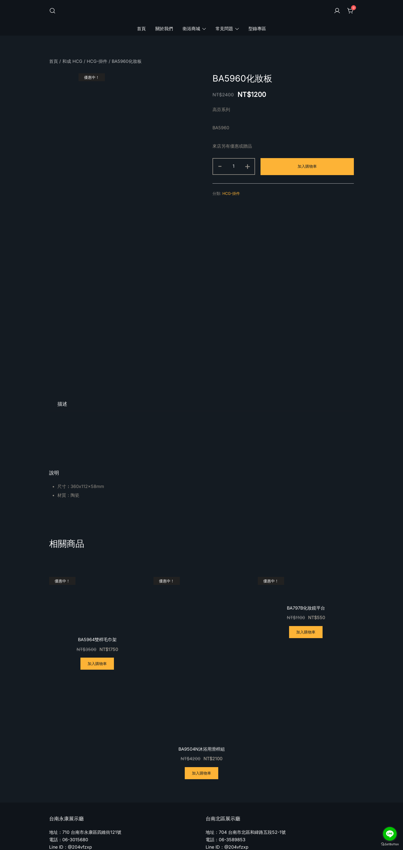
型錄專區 (257, 28)
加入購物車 (307, 166)
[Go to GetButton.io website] (390, 844)
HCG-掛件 (97, 61)
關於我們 (164, 28)
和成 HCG (72, 61)
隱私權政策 (299, 836)
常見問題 (224, 28)
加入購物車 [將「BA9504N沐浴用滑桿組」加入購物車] (201, 716)
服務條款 (323, 836)
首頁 (141, 28)
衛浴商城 (191, 28)
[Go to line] (390, 834)
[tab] (62, 347)
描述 (62, 347)
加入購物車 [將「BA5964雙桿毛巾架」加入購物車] (97, 606)
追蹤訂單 (345, 836)
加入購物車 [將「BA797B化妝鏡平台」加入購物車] (305, 575)
